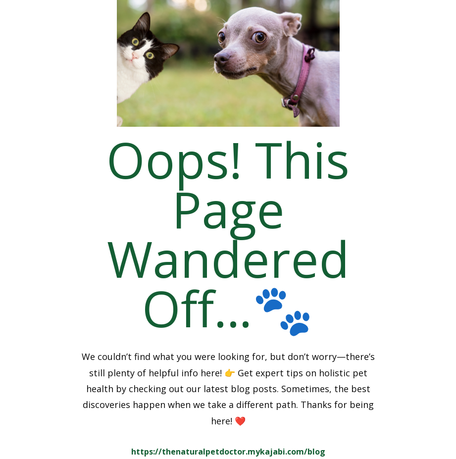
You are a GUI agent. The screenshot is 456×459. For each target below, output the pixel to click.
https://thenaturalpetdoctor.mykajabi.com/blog (228, 451)
